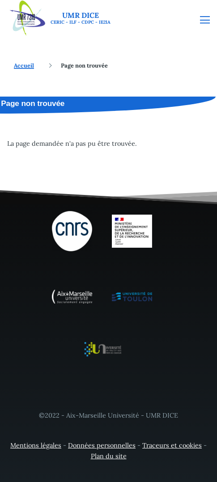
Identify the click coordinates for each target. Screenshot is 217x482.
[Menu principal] (205, 20)
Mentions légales (35, 445)
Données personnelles (102, 445)
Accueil (24, 65)
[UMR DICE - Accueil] (59, 18)
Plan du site (109, 456)
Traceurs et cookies (172, 445)
